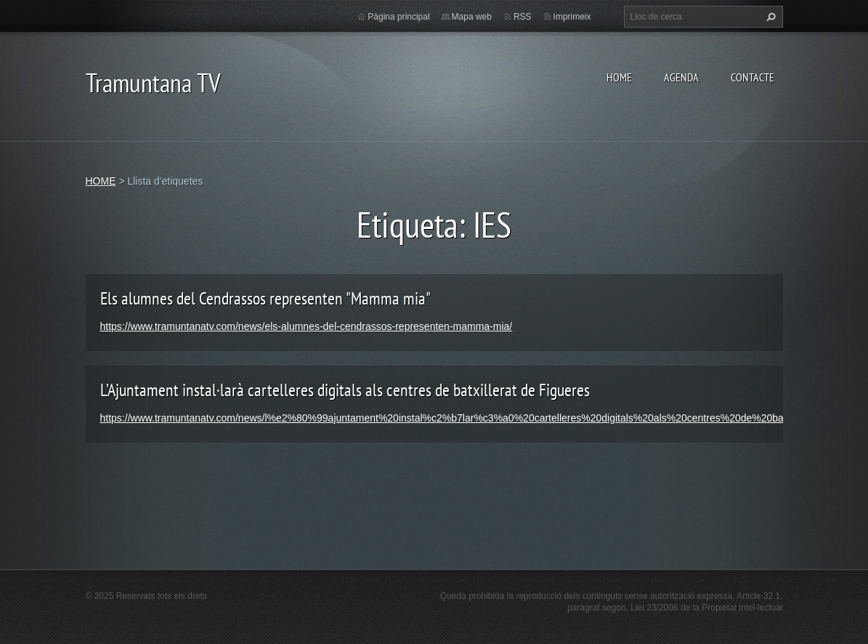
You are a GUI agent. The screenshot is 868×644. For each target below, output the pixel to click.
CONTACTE (752, 77)
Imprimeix (572, 17)
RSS (523, 17)
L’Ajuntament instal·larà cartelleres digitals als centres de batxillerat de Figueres (345, 390)
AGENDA (681, 77)
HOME (619, 77)
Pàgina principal (398, 17)
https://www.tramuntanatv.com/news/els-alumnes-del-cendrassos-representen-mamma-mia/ (306, 326)
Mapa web (472, 17)
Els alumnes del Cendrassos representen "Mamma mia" (265, 298)
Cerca (769, 17)
